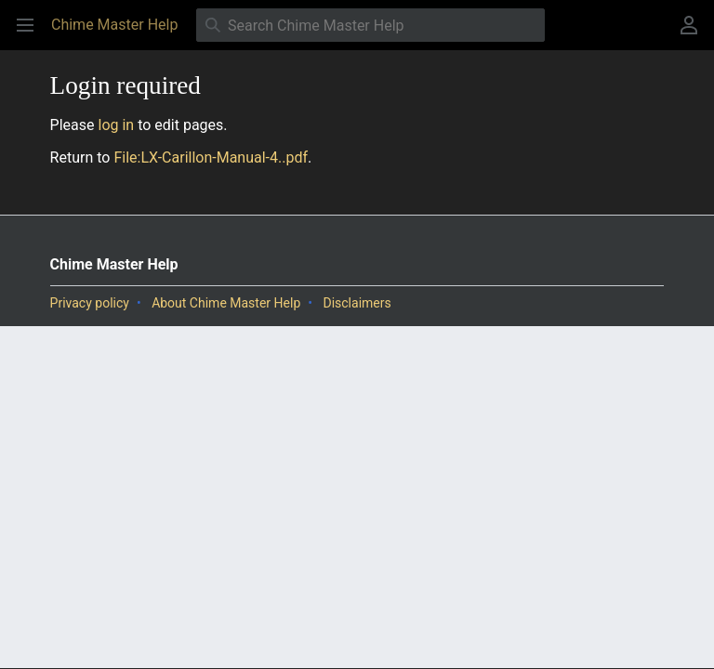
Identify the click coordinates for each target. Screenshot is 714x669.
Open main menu (31, 34)
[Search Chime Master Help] (370, 25)
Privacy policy (89, 302)
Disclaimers (356, 302)
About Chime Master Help (226, 302)
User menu (695, 34)
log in (116, 125)
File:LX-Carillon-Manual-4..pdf (210, 157)
